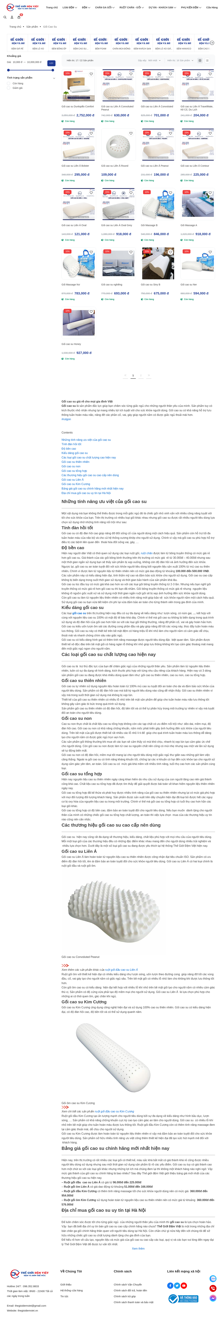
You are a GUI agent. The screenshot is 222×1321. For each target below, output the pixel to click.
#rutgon (66, 419)
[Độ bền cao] (69, 448)
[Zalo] (213, 1279)
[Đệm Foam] (101, 43)
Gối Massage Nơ (71, 284)
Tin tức (64, 1296)
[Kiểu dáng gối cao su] (75, 453)
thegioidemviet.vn (28, 1310)
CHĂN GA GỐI (105, 7)
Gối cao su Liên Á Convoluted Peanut (117, 108)
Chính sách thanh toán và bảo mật (133, 1302)
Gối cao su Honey (71, 344)
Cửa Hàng (212, 7)
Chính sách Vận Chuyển (128, 1284)
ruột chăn (147, 553)
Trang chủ (52, 7)
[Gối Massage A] (198, 204)
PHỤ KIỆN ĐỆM (191, 7)
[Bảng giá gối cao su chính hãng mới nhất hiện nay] (92, 488)
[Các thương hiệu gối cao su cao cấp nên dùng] (90, 475)
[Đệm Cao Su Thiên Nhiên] (80, 43)
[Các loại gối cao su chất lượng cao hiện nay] (89, 457)
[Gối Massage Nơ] (79, 263)
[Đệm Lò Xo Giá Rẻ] (163, 43)
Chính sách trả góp (125, 1296)
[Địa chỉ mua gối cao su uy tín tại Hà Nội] (86, 493)
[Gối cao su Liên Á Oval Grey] (118, 204)
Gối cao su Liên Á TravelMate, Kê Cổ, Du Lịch (197, 108)
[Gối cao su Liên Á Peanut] (158, 145)
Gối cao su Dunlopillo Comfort (78, 106)
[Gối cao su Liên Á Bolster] (79, 145)
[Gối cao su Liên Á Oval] (79, 204)
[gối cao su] (79, 613)
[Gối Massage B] (158, 204)
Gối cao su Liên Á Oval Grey (116, 225)
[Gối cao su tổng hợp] (74, 470)
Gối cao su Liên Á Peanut (155, 165)
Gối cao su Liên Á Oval (74, 225)
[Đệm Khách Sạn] (142, 43)
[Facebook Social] (170, 1286)
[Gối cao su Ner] (198, 263)
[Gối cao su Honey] (79, 323)
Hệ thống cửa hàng (71, 1290)
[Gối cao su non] (71, 466)
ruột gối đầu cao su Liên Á (121, 969)
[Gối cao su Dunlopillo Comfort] (79, 85)
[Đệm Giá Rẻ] (17, 43)
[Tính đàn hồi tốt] (71, 444)
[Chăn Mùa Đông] (121, 43)
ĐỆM (86, 7)
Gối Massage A (189, 225)
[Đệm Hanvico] (184, 43)
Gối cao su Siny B (150, 284)
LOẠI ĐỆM (70, 7)
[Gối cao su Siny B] (158, 263)
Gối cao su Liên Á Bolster (75, 165)
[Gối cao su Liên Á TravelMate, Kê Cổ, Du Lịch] (198, 85)
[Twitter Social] (177, 1286)
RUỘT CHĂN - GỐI (131, 7)
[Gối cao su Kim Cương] (76, 484)
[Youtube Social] (184, 1286)
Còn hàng (18, 83)
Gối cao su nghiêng (111, 284)
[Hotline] (213, 1288)
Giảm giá (17, 88)
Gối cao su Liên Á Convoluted (157, 106)
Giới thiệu (65, 1284)
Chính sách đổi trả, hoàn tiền (130, 1290)
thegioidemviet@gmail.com (30, 1305)
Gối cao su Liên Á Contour (195, 165)
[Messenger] (213, 1298)
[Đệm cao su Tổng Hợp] (205, 43)
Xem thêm (138, 1248)
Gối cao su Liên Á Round (114, 165)
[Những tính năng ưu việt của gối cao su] (86, 439)
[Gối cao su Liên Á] (73, 479)
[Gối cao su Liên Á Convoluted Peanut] (118, 85)
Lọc (51, 63)
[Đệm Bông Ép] (59, 43)
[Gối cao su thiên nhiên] (75, 461)
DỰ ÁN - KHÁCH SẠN (162, 7)
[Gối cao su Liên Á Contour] (198, 145)
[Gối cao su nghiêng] (118, 263)
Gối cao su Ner (189, 284)
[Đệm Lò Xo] (38, 43)
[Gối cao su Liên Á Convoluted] (158, 85)
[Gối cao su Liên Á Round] (118, 145)
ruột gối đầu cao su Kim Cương (114, 1111)
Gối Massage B (149, 225)
